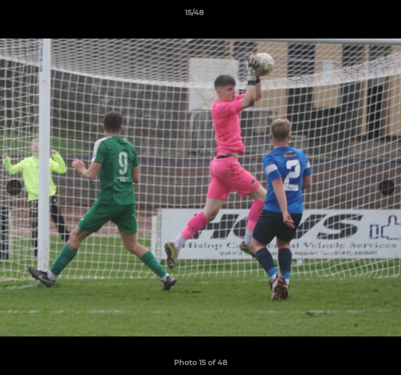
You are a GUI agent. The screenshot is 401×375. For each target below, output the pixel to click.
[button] (363, 15)
